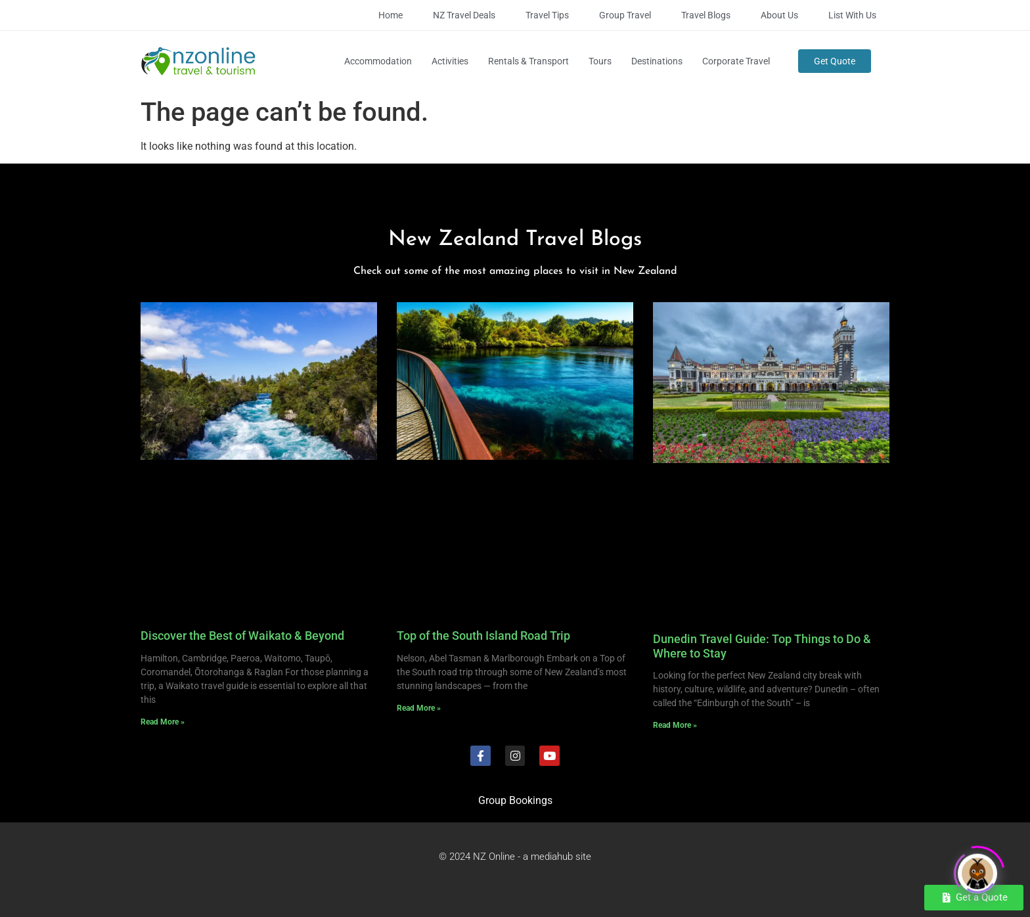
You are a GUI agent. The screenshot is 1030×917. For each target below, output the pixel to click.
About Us (779, 15)
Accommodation (378, 61)
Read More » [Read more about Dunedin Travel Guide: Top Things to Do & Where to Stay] (675, 725)
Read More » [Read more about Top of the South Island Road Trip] (419, 708)
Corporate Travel (736, 61)
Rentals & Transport (528, 61)
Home (390, 15)
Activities (450, 61)
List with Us (852, 15)
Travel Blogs (705, 15)
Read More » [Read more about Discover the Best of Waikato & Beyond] (163, 722)
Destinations (657, 61)
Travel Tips (547, 15)
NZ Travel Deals (464, 15)
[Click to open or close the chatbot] (977, 868)
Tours (600, 61)
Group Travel (625, 15)
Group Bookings (515, 800)
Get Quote (834, 61)
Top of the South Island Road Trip (483, 635)
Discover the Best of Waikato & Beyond (242, 635)
